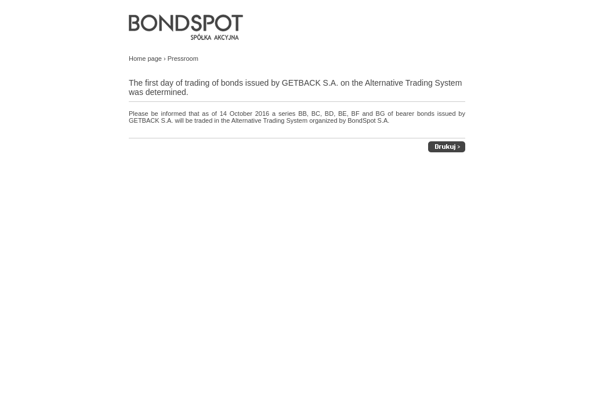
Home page (145, 58)
